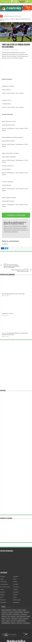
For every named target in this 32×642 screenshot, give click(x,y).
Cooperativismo (4, 584)
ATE (8, 616)
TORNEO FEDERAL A (21, 620)
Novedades (16, 592)
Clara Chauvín (14, 618)
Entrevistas (3, 599)
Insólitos (15, 581)
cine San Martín (26, 623)
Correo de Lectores (5, 586)
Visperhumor (16, 602)
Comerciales (3, 581)
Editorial (2, 594)
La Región (15, 589)
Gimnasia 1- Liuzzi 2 (7, 313)
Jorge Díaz (13, 616)
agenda (3, 614)
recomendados (23, 614)
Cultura (2, 589)
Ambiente (2, 576)
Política (15, 597)
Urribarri (8, 618)
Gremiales (15, 576)
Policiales (15, 594)
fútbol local (19, 623)
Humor (14, 579)
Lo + (14, 606)
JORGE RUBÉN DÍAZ (18, 612)
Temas (3, 606)
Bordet (28, 616)
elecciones (13, 620)
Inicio (1, 19)
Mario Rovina (9, 614)
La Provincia (16, 586)
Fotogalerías (3, 602)
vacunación (26, 612)
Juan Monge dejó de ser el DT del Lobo (12, 16)
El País (1, 597)
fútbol (3, 620)
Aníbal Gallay (16, 614)
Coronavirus (4, 612)
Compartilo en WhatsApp (16, 215)
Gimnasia (14, 610)
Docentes (25, 618)
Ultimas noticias (17, 599)
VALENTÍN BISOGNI (6, 623)
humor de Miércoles (21, 616)
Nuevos (9, 606)
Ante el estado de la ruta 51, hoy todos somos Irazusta (19, 270)
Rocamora (11, 612)
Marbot (3, 618)
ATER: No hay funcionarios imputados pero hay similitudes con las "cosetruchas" (12, 265)
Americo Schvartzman (6, 610)
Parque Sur (4, 616)
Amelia (2, 579)
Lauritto (20, 618)
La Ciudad (15, 584)
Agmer (24, 610)
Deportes (6, 19)
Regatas (7, 620)
